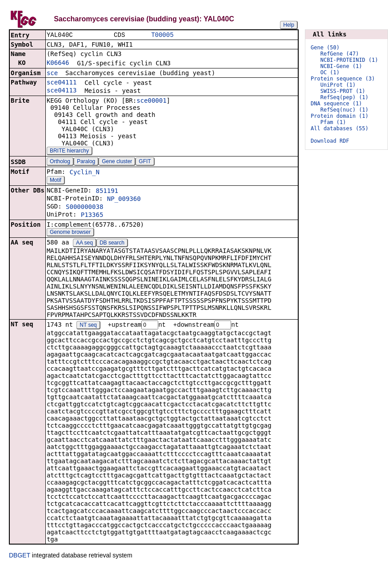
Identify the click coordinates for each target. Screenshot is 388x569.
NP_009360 (124, 199)
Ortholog (60, 162)
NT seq (88, 326)
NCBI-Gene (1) (341, 66)
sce (52, 73)
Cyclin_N (84, 172)
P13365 (92, 215)
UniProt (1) (338, 85)
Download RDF (330, 141)
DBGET (19, 556)
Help (288, 25)
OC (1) (330, 72)
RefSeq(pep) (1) (344, 97)
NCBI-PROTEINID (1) (349, 60)
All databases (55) (339, 128)
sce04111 (61, 83)
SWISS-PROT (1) (342, 91)
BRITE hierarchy (69, 151)
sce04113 (61, 91)
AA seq (84, 243)
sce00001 (151, 101)
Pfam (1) (333, 122)
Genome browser (70, 233)
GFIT (145, 162)
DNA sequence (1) (336, 103)
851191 (107, 191)
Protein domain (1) (339, 116)
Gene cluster (117, 162)
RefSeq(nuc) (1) (344, 110)
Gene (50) (325, 47)
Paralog (86, 162)
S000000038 (84, 207)
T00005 (162, 35)
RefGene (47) (339, 54)
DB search (112, 243)
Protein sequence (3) (343, 79)
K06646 (58, 63)
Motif (55, 181)
